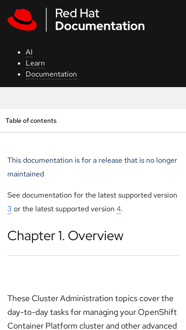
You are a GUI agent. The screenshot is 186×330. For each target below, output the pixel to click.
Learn (35, 63)
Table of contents (31, 120)
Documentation (51, 74)
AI (29, 52)
